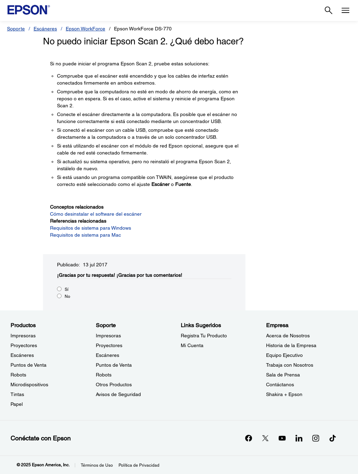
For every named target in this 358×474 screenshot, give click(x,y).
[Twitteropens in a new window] (265, 438)
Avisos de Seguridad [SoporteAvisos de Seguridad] (118, 394)
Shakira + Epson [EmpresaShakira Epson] (284, 394)
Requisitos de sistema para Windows (90, 228)
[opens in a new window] (332, 438)
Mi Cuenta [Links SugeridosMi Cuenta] (192, 345)
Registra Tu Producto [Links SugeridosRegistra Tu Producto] (204, 335)
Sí (67, 289)
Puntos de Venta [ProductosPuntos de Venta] (28, 365)
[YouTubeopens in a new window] (282, 438)
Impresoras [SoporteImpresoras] (108, 335)
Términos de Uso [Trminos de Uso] (97, 465)
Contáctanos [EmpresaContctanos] (280, 384)
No (67, 296)
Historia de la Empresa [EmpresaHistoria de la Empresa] (291, 345)
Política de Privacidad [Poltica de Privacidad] (139, 465)
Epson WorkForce (85, 28)
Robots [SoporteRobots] (104, 375)
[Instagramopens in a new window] (315, 438)
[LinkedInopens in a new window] (299, 438)
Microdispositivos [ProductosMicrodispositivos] (29, 384)
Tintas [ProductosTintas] (17, 394)
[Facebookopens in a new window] (248, 438)
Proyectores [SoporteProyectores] (109, 345)
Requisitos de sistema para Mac (85, 235)
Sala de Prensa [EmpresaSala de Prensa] (283, 375)
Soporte (16, 28)
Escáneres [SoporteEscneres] (107, 355)
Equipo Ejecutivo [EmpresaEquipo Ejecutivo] (284, 355)
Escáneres (45, 28)
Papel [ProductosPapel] (16, 404)
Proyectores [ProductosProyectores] (23, 345)
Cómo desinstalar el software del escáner (96, 214)
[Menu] (345, 10)
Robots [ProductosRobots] (18, 375)
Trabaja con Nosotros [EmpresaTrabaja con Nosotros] (289, 365)
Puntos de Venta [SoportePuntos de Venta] (114, 365)
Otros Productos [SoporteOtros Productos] (114, 384)
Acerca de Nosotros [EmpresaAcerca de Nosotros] (288, 335)
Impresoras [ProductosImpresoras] (23, 335)
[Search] (328, 10)
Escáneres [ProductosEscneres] (22, 355)
